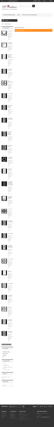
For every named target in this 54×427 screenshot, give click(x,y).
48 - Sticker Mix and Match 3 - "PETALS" (10, 133)
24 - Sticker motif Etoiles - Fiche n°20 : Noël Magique (10, 183)
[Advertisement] (10, 395)
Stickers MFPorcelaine (9, 14)
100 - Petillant (10, 233)
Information (6, 361)
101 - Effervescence (10, 81)
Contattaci (35, 0)
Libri (18, 14)
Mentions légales (6, 365)
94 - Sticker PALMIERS (10, 332)
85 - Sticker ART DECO (10, 320)
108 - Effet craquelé (10, 169)
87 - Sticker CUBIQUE (10, 296)
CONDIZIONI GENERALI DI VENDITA (12, 415)
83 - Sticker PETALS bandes (10, 106)
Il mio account (22, 411)
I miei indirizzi (21, 417)
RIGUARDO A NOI (6, 369)
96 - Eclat (9, 209)
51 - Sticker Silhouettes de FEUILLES (10, 246)
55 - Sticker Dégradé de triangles (10, 197)
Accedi (51, 0)
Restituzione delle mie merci (24, 414)
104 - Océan (10, 93)
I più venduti (6, 28)
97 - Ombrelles (10, 307)
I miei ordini (21, 413)
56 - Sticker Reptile (10, 146)
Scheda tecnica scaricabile (29, 14)
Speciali (5, 373)
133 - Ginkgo (10, 283)
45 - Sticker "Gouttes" (10, 70)
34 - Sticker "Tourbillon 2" (10, 158)
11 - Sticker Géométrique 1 (10, 119)
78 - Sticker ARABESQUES (11, 221)
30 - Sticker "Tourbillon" (10, 43)
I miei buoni (21, 420)
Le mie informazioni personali (24, 418)
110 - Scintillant (9, 271)
